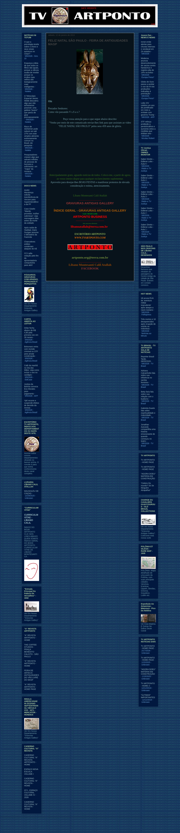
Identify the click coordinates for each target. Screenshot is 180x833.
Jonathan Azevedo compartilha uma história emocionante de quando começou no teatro (148, 432)
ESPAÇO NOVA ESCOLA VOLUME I (31, 771)
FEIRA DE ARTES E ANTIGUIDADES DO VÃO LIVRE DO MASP (31, 675)
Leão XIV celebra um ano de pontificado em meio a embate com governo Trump (148, 109)
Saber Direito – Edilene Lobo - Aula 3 (147, 194)
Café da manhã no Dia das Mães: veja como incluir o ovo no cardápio (31, 370)
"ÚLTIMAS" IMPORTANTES (148, 696)
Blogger (113, 827)
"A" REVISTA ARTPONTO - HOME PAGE (30, 686)
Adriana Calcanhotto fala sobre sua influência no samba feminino (148, 377)
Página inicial (90, 287)
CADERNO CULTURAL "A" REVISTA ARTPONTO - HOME (31, 760)
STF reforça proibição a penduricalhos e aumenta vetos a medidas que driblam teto (148, 128)
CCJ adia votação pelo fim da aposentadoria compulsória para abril (31, 259)
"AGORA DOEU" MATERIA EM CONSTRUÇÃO (148, 476)
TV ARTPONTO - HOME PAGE (148, 461)
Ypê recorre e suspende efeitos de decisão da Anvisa (31, 404)
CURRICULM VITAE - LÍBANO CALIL (31, 519)
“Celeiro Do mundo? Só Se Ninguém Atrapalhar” (147, 486)
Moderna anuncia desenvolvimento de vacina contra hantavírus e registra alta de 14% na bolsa (148, 65)
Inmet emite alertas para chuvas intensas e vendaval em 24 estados (148, 46)
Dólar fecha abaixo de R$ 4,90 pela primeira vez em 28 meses (31, 332)
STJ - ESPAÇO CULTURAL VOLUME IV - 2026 (31, 793)
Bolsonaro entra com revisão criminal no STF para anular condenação (31, 351)
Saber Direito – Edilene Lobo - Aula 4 (147, 177)
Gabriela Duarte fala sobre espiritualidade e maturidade (148, 411)
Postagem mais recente (59, 287)
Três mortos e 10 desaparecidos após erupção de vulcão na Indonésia (148, 324)
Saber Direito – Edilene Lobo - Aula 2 (147, 210)
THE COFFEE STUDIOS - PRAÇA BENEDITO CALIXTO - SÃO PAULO (31, 651)
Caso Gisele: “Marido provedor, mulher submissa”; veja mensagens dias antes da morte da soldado (31, 216)
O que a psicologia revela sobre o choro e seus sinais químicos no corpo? (31, 48)
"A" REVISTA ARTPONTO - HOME (30, 637)
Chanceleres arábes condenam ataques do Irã (30, 245)
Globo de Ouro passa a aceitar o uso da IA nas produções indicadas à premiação (148, 88)
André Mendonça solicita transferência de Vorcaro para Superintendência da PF (31, 197)
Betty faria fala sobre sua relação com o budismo (147, 395)
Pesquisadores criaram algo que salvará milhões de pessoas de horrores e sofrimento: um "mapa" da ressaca (31, 163)
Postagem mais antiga (121, 287)
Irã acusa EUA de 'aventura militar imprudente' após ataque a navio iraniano (147, 304)
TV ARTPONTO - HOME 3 (148, 684)
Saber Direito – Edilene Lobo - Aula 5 (147, 161)
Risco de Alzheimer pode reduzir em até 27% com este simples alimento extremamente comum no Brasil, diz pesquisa (31, 136)
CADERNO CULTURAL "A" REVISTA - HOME (31, 782)
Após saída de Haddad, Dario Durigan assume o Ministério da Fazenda (31, 232)
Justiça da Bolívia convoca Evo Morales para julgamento (31, 389)
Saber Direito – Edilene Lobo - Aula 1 (147, 227)
